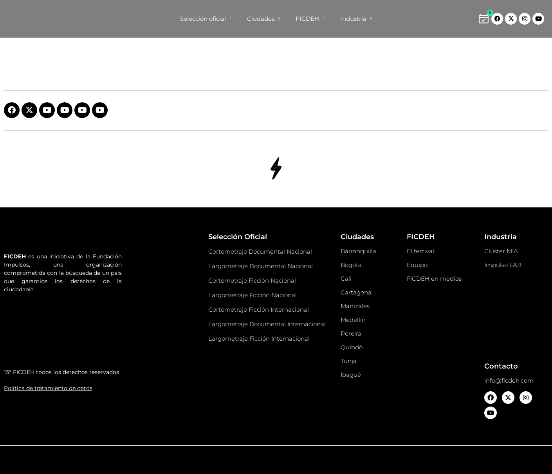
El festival (420, 251)
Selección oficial (205, 19)
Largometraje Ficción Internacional (259, 338)
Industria (356, 19)
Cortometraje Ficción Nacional (252, 280)
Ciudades (263, 19)
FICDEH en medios (434, 278)
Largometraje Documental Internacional (267, 324)
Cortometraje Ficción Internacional (258, 309)
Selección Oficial (237, 236)
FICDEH (310, 19)
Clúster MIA (501, 251)
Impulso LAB (502, 265)
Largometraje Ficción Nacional (252, 295)
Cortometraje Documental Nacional (260, 251)
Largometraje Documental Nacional (260, 266)
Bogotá (351, 265)
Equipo (417, 265)
